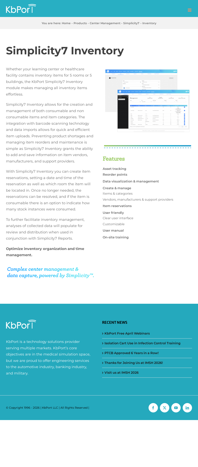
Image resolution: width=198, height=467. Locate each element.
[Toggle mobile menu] (190, 10)
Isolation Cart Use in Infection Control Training (142, 343)
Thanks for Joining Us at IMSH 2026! (133, 363)
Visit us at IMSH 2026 (121, 372)
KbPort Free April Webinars (127, 333)
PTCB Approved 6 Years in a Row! (131, 353)
